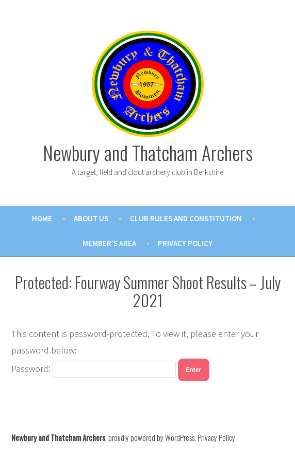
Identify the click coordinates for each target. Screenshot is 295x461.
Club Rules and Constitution (186, 218)
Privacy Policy (185, 243)
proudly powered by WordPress (151, 437)
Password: (93, 369)
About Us (91, 218)
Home (42, 218)
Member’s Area (109, 243)
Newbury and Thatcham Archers (148, 152)
